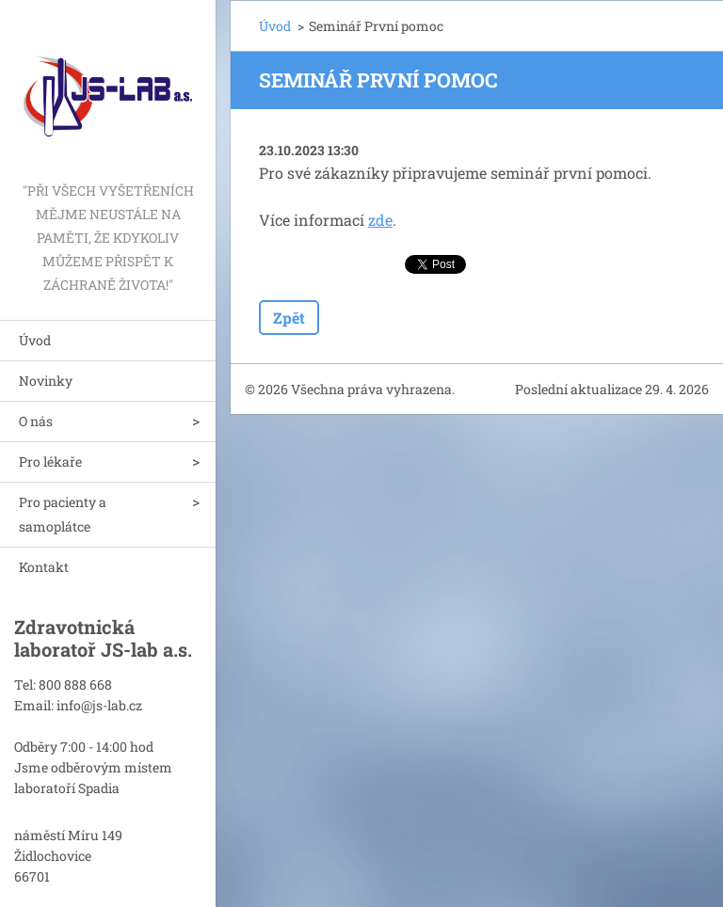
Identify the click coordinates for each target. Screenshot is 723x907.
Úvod (35, 340)
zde (380, 220)
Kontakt (44, 567)
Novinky (45, 381)
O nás (36, 421)
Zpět (289, 317)
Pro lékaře (50, 461)
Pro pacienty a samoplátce (62, 514)
